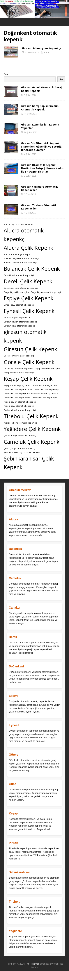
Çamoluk (15, 578)
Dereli (13, 637)
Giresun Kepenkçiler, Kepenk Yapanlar (40, 126)
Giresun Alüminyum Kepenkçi (41, 48)
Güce (12, 784)
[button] (64, 21)
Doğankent (16, 666)
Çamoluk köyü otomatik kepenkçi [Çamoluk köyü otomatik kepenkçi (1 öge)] (20, 435)
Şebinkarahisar (19, 872)
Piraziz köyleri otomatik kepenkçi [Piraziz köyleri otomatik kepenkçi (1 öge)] (20, 402)
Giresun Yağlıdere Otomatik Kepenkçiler (39, 188)
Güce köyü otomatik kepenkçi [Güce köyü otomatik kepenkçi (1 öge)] (18, 368)
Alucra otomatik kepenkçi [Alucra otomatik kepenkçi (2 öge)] (24, 235)
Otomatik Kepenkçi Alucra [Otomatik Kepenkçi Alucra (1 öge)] (44, 385)
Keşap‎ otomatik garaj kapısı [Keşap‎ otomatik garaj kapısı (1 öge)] (17, 385)
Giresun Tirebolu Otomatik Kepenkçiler (39, 206)
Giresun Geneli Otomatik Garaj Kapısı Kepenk (41, 89)
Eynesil (14, 725)
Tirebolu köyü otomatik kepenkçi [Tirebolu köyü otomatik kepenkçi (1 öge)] (20, 410)
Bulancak (15, 548)
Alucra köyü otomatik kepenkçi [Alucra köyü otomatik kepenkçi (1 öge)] (19, 224)
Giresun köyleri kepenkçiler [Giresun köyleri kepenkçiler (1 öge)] (17, 317)
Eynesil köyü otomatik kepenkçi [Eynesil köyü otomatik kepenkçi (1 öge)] (19, 305)
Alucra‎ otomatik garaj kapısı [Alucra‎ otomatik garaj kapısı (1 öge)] (17, 254)
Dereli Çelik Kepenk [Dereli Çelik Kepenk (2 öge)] (28, 281)
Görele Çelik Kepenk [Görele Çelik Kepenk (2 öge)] (29, 362)
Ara (6, 74)
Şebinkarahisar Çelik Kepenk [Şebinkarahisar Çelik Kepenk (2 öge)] (29, 463)
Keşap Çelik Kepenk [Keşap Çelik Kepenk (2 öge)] (28, 378)
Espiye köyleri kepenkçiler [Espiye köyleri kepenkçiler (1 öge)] (16, 292)
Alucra (13, 519)
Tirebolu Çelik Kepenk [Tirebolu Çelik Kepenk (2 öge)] (31, 416)
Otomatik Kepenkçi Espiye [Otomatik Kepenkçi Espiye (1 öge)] (46, 389)
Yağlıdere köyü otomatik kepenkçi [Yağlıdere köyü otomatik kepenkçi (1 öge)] (20, 423)
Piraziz (13, 842)
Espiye (13, 695)
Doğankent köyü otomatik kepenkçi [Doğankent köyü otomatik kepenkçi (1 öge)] (21, 288)
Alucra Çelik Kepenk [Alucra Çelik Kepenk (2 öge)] (28, 247)
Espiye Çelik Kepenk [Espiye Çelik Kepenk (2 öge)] (28, 298)
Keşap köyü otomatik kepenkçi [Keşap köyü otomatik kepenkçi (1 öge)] (19, 372)
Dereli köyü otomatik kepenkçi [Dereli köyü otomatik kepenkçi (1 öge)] (19, 275)
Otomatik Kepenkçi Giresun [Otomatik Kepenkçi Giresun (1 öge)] (44, 393)
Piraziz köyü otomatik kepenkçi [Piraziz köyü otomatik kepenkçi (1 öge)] (19, 406)
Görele (13, 754)
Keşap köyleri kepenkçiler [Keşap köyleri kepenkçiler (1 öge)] (47, 368)
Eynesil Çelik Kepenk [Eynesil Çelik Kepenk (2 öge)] (29, 311)
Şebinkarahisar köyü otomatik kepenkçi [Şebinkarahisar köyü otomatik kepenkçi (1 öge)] (23, 452)
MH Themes (33, 963)
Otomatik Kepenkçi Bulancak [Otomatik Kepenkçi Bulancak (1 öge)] (18, 389)
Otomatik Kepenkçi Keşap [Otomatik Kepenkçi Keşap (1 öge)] (44, 397)
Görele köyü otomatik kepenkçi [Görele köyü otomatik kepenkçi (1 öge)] (19, 355)
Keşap (13, 813)
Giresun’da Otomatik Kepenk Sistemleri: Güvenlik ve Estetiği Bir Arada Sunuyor (41, 146)
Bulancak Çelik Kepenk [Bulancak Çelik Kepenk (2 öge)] (32, 268)
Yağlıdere (15, 931)
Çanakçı (14, 607)
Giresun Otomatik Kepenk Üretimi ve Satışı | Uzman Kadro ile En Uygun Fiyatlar (42, 168)
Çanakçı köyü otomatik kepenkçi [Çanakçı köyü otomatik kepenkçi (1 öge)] (19, 448)
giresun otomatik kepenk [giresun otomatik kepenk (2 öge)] (25, 336)
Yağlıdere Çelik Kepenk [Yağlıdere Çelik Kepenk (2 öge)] (32, 429)
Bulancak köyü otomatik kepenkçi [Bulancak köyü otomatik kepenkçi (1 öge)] (20, 262)
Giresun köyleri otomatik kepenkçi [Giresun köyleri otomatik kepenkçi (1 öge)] (20, 321)
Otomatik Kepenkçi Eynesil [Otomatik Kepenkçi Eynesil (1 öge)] (17, 393)
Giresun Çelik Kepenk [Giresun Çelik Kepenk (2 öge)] (30, 349)
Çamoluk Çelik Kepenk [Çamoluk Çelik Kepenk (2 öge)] (31, 441)
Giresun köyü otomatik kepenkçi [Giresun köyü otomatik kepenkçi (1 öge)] (19, 326)
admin (47, 52)
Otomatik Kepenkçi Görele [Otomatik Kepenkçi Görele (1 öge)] (17, 397)
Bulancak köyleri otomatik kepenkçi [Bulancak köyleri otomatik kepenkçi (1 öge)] (21, 258)
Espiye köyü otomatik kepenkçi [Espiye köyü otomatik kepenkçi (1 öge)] (46, 292)
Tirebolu (14, 901)
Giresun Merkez (20, 490)
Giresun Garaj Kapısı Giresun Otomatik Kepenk (40, 107)
